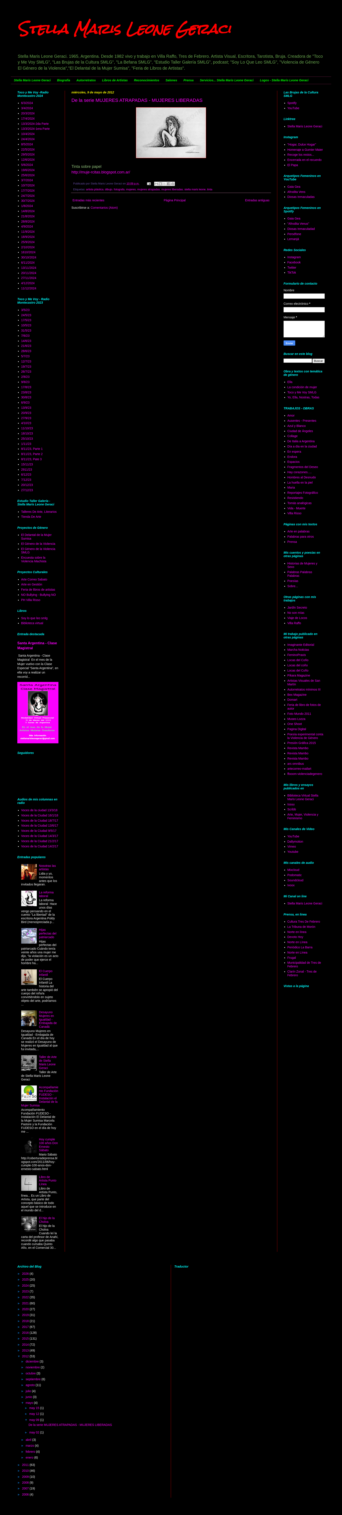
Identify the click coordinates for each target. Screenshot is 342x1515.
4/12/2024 (28, 283)
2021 (26, 1303)
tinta (209, 189)
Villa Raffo (294, 623)
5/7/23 (25, 356)
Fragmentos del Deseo (302, 467)
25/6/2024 (28, 175)
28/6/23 (26, 351)
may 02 (34, 1432)
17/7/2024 (28, 190)
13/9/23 (26, 407)
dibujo (108, 189)
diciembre (33, 1361)
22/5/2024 (28, 149)
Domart (292, 699)
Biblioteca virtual (32, 623)
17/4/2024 (28, 118)
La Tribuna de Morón (301, 926)
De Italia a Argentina (301, 441)
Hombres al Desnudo (301, 477)
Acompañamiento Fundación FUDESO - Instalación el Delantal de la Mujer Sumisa (39, 1096)
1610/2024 (28, 252)
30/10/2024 (28, 257)
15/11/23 (27, 464)
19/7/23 (26, 366)
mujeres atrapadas (148, 189)
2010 (26, 1470)
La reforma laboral (46, 894)
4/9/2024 (27, 226)
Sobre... (292, 586)
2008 (26, 1482)
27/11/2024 (28, 278)
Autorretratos (86, 80)
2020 (26, 1309)
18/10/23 (27, 433)
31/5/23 (26, 330)
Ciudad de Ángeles (300, 431)
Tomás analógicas (299, 503)
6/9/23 (25, 402)
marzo (30, 1445)
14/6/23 (26, 341)
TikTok (291, 272)
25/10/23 (27, 438)
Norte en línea (297, 932)
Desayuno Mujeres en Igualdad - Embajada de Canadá (48, 1019)
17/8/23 (26, 387)
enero (30, 1457)
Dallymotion (295, 841)
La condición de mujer (302, 387)
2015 (26, 1338)
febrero (31, 1451)
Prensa (188, 80)
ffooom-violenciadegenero (304, 774)
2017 (26, 1327)
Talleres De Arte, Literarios (39, 511)
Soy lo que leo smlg (34, 618)
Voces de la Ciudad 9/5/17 (38, 830)
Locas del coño (297, 665)
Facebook (294, 262)
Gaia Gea (293, 186)
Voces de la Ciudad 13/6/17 (39, 825)
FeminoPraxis (296, 655)
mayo (30, 1402)
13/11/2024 (28, 267)
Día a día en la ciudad (302, 446)
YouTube (293, 108)
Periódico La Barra (300, 947)
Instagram (294, 257)
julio (29, 1391)
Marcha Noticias (298, 649)
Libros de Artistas (115, 80)
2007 (26, 1488)
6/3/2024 (27, 103)
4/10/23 (26, 423)
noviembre (33, 1367)
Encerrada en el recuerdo (304, 160)
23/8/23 (26, 392)
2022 (26, 1297)
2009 (26, 1476)
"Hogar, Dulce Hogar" (301, 144)
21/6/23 (26, 346)
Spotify (292, 103)
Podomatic (294, 875)
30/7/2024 (28, 200)
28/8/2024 (28, 221)
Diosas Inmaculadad (301, 229)
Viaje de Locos (297, 618)
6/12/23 (26, 474)
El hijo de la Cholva (47, 1219)
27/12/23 (27, 490)
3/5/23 (25, 310)
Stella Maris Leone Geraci (124, 29)
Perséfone (294, 234)
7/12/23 (26, 479)
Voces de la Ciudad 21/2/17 (39, 841)
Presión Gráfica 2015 (301, 743)
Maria (291, 487)
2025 (26, 1279)
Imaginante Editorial (300, 644)
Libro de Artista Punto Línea (47, 1180)
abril (29, 1439)
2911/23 (26, 469)
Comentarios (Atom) (104, 207)
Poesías (292, 581)
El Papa (292, 165)
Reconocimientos (146, 80)
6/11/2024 (28, 262)
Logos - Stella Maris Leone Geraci (284, 80)
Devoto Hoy (295, 937)
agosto (30, 1385)
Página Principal (175, 200)
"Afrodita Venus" (298, 223)
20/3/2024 (28, 113)
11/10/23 (27, 428)
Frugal (291, 957)
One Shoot (294, 724)
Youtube (292, 851)
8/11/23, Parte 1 (32, 448)
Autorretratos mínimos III (304, 689)
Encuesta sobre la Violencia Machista (33, 559)
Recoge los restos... (300, 154)
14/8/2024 (28, 211)
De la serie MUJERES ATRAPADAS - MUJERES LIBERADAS (137, 100)
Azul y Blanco (296, 426)
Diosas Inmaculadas (301, 197)
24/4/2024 (28, 139)
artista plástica (95, 189)
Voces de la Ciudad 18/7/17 (39, 820)
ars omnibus (295, 763)
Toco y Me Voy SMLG (302, 392)
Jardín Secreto (297, 607)
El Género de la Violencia (38, 543)
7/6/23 (25, 335)
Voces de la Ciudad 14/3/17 (39, 836)
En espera (294, 451)
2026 (26, 1273)
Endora (292, 457)
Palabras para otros (300, 536)
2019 (26, 1315)
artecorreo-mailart (299, 768)
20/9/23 (26, 413)
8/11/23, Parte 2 (32, 454)
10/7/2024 (28, 185)
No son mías (296, 612)
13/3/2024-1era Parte (35, 128)
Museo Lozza (296, 719)
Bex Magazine (297, 694)
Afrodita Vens (296, 192)
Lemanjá (293, 239)
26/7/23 (26, 371)
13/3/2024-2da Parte (35, 123)
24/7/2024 (28, 195)
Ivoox (291, 885)
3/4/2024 (27, 108)
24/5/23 (26, 315)
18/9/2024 (28, 237)
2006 (26, 1494)
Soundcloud (295, 880)
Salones (171, 80)
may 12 (34, 1414)
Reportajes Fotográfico (302, 492)
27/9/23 (26, 418)
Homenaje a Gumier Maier (305, 149)
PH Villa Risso (30, 600)
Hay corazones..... (299, 472)
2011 (26, 1465)
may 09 (34, 1420)
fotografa (119, 189)
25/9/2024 (28, 242)
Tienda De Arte (31, 516)
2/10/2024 (28, 247)
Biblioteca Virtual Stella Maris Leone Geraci (302, 797)
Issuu (291, 804)
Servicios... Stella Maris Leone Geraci (226, 80)
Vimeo (291, 846)
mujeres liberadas (172, 189)
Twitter (291, 267)
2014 (26, 1344)
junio (29, 1397)
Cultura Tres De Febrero (303, 921)
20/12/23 (27, 485)
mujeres (131, 189)
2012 (26, 1356)
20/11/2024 (28, 273)
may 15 (34, 1408)
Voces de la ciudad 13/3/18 (39, 810)
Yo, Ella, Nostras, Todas (303, 397)
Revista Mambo (297, 748)
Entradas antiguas (257, 200)
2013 (26, 1350)
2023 (26, 1291)
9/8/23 (25, 382)
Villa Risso (294, 513)
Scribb (291, 809)
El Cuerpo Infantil (45, 972)
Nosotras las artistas (47, 867)
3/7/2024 (27, 180)
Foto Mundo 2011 (299, 713)
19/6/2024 (28, 170)
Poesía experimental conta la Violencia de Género (305, 736)
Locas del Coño (297, 660)
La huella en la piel (300, 482)
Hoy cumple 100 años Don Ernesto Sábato (48, 1145)
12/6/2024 (28, 159)
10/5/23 (26, 325)
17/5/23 (26, 320)
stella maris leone (195, 189)
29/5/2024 (28, 154)
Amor (291, 415)
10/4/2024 (28, 134)
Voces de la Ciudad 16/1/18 (39, 815)
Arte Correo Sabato (34, 579)
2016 (26, 1332)
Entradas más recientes (88, 200)
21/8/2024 (28, 216)
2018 (26, 1321)
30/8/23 (26, 397)
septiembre (33, 1379)
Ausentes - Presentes (301, 420)
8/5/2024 (27, 144)
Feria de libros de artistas (38, 589)
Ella (289, 382)
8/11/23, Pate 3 (31, 459)
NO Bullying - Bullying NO (38, 594)
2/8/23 (25, 376)
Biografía (63, 80)
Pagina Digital (296, 729)
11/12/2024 (28, 288)
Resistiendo (295, 498)
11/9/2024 (28, 231)
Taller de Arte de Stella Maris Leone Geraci (48, 1062)
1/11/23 (26, 444)
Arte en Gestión (31, 584)
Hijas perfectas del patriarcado (47, 933)
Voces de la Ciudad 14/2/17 (39, 846)
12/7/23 (26, 361)
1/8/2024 (27, 206)
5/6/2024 (27, 165)
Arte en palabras (298, 531)
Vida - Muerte (296, 508)
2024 (26, 1285)
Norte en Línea (297, 942)
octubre (31, 1373)
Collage (292, 436)
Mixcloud (293, 870)
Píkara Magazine (298, 675)
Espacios (293, 461)
